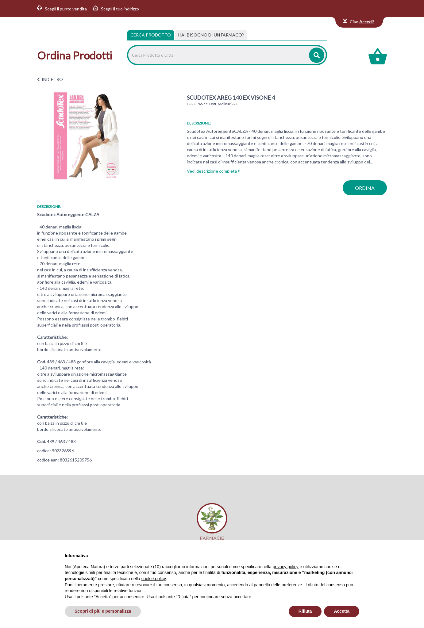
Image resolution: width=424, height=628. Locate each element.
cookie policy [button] (153, 578)
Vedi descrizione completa (213, 171)
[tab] (211, 35)
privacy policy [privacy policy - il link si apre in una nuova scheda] (286, 566)
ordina (365, 188)
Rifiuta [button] (305, 611)
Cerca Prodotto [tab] (150, 34)
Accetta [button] (341, 611)
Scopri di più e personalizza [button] (103, 611)
